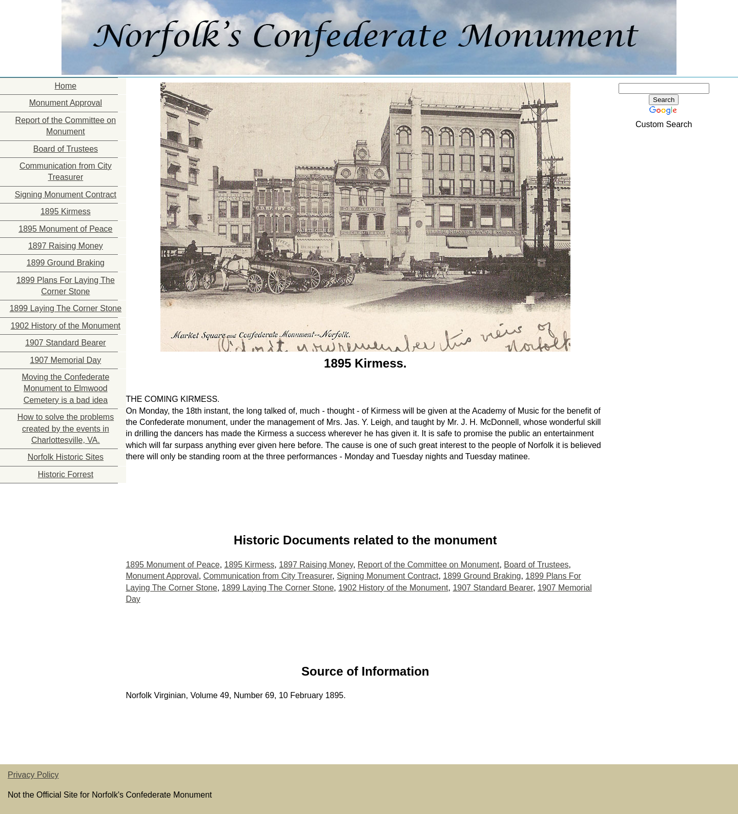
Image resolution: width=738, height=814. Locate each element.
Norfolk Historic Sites (66, 457)
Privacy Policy (33, 774)
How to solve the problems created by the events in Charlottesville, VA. (65, 428)
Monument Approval (65, 102)
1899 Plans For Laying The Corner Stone (65, 286)
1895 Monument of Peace (65, 229)
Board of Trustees (65, 149)
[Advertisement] (51, 547)
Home (66, 86)
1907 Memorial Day (65, 360)
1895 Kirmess (65, 211)
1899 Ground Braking (66, 262)
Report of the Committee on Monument (65, 126)
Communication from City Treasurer (65, 171)
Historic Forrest (65, 474)
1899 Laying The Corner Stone (66, 308)
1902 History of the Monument (65, 325)
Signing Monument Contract (65, 194)
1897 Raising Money (65, 245)
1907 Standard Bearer (65, 342)
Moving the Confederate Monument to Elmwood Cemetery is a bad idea (66, 388)
